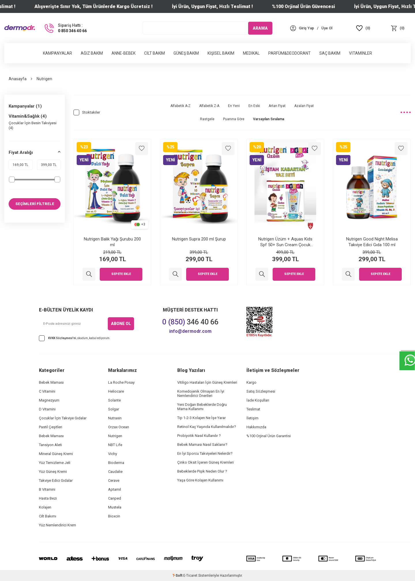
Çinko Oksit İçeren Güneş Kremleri (205, 462)
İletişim (252, 418)
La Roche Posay (121, 382)
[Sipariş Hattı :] (65, 28)
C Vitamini (47, 391)
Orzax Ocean (118, 427)
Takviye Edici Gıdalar (56, 480)
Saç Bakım (329, 53)
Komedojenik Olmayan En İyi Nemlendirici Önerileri (200, 393)
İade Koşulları (257, 400)
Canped (114, 498)
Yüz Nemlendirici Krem (57, 525)
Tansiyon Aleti (50, 445)
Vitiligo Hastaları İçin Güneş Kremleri (207, 382)
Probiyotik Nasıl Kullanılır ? (199, 435)
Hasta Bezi (48, 498)
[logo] (19, 28)
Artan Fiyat (277, 106)
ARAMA (260, 28)
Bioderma (116, 462)
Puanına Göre (233, 119)
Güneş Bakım (186, 53)
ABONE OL (121, 323)
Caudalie (115, 471)
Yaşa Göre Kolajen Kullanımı (200, 480)
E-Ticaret (190, 576)
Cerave (113, 480)
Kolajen (45, 507)
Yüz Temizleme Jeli (54, 462)
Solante (114, 400)
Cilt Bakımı (47, 516)
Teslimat (253, 409)
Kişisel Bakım (220, 53)
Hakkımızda (256, 427)
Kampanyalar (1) (25, 106)
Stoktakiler (86, 112)
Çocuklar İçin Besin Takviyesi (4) (32, 125)
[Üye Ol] (326, 28)
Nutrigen (115, 436)
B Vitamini (47, 489)
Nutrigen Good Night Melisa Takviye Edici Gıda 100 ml (372, 241)
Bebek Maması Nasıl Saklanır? (202, 444)
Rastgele (207, 119)
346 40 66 (190, 322)
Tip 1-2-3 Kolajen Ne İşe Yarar (201, 418)
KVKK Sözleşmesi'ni (62, 338)
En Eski (254, 106)
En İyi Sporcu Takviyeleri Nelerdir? (205, 453)
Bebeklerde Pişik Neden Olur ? (202, 471)
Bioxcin (114, 516)
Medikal (251, 53)
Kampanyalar (57, 53)
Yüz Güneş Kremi (53, 471)
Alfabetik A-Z (180, 106)
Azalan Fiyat (304, 106)
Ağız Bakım (92, 53)
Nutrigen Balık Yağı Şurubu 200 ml (112, 241)
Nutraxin (115, 418)
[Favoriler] (363, 28)
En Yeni (234, 106)
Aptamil (114, 489)
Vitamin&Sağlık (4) (28, 116)
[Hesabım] (306, 28)
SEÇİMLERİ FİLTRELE (34, 204)
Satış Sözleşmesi (260, 391)
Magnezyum (49, 400)
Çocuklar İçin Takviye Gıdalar (62, 418)
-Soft (177, 576)
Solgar (113, 409)
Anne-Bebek (123, 53)
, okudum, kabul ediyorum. (74, 338)
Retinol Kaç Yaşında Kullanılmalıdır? (206, 427)
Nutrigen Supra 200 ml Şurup (199, 239)
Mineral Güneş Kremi (56, 454)
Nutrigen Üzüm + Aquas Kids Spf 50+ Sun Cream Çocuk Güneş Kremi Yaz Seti (285, 242)
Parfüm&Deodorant (289, 53)
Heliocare (116, 391)
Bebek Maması (51, 382)
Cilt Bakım (154, 53)
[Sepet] (398, 28)
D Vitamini (47, 409)
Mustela (114, 507)
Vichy (112, 454)
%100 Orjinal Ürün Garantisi (268, 436)
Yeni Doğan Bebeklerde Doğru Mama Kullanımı (202, 406)
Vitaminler (360, 53)
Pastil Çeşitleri (50, 427)
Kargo (251, 382)
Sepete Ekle (121, 274)
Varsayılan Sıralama (268, 119)
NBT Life (115, 445)
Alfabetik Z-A (209, 106)
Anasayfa (18, 79)
